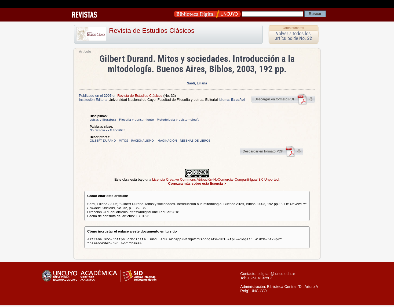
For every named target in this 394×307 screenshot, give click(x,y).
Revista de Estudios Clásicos (151, 30)
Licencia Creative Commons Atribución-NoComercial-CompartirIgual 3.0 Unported (215, 179)
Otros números (293, 28)
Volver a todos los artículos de (293, 36)
